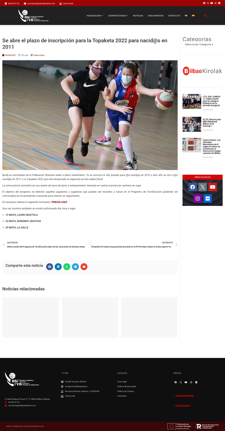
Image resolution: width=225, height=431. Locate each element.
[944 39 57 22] (6, 3)
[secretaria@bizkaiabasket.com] (25, 3)
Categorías (196, 39)
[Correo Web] (61, 3)
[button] (49, 266)
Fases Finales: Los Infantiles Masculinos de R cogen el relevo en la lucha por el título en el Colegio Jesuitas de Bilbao (212, 146)
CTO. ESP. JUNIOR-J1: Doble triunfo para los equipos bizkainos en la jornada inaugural (212, 101)
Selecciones (39, 55)
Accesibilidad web (185, 395)
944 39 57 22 (13, 3)
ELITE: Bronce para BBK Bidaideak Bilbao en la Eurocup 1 (212, 122)
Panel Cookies (183, 405)
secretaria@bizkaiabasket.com (41, 3)
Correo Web (68, 3)
